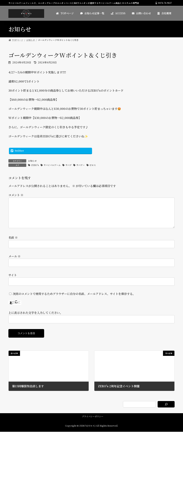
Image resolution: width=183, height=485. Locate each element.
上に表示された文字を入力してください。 (35, 318)
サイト (12, 281)
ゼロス (92, 164)
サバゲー (80, 164)
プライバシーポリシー (92, 422)
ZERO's (35, 164)
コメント (15, 195)
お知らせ (32, 160)
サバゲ (68, 164)
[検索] (166, 410)
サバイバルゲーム (52, 164)
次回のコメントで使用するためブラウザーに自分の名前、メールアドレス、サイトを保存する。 (74, 299)
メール (14, 262)
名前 (13, 243)
